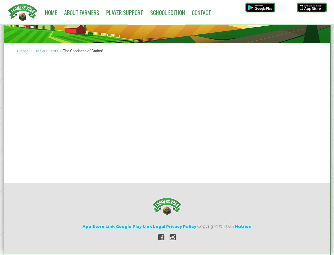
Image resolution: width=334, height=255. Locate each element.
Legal (159, 226)
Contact (201, 12)
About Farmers (81, 12)
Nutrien (243, 226)
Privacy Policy (181, 226)
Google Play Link (134, 226)
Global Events (45, 51)
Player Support (124, 12)
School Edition (167, 12)
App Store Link (98, 226)
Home (51, 12)
